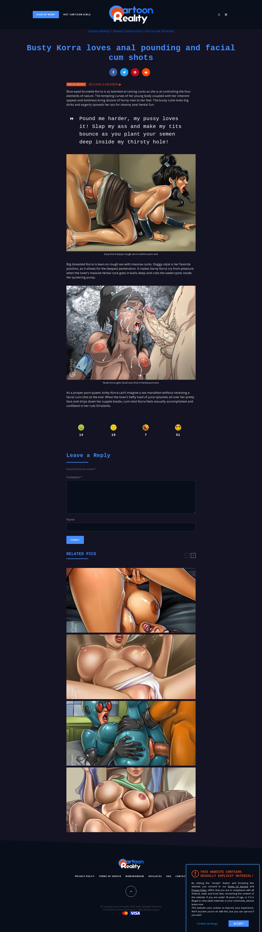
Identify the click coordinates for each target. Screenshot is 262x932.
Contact (181, 876)
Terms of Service (110, 876)
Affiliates (155, 876)
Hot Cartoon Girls (77, 14)
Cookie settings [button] (207, 923)
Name (70, 519)
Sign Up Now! (45, 14)
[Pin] (135, 72)
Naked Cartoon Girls (127, 31)
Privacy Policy (84, 876)
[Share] (113, 72)
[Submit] (146, 72)
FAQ (168, 876)
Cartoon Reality (99, 31)
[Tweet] (124, 72)
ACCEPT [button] (239, 923)
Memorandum (135, 876)
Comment (74, 477)
